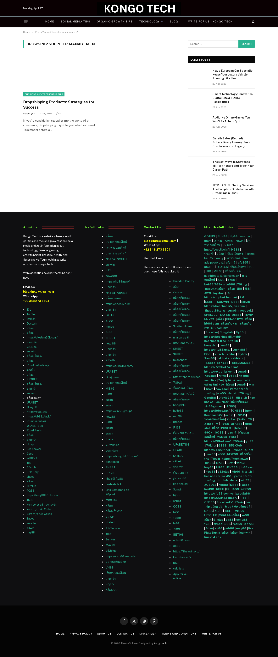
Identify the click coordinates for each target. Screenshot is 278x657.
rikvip (223, 375)
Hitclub (31, 486)
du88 (219, 511)
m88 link (111, 500)
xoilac (231, 354)
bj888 (177, 495)
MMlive (222, 436)
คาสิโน (31, 370)
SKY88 (225, 314)
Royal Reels (34, 430)
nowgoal (221, 389)
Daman (31, 318)
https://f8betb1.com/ (119, 366)
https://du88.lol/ (37, 411)
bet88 (209, 284)
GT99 (222, 445)
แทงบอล (32, 342)
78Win (110, 516)
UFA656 (222, 267)
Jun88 (209, 463)
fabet (30, 518)
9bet (30, 453)
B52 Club (235, 445)
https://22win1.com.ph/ (220, 497)
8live (209, 528)
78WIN (110, 360)
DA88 (208, 511)
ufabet (110, 522)
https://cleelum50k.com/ (42, 337)
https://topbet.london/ (220, 297)
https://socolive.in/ (118, 304)
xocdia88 (243, 493)
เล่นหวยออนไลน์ (116, 247)
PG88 (30, 490)
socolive (210, 380)
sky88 (226, 476)
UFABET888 (35, 425)
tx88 (208, 524)
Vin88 (239, 511)
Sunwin (177, 489)
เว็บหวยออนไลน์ (36, 421)
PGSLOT (227, 428)
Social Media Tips (75, 21)
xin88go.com (214, 406)
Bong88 (32, 407)
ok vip (30, 444)
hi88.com (247, 467)
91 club (218, 519)
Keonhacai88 (213, 415)
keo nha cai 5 (182, 557)
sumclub (32, 523)
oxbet (229, 415)
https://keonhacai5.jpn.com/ (224, 306)
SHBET (110, 337)
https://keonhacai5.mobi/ (222, 336)
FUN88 (223, 236)
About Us (104, 633)
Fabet (244, 484)
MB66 (234, 484)
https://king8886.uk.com (42, 495)
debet (232, 393)
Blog (174, 21)
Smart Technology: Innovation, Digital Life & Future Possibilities (233, 98)
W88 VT (32, 458)
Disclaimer (148, 633)
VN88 (110, 567)
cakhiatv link (114, 484)
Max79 (110, 545)
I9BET (235, 301)
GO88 (219, 432)
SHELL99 (210, 314)
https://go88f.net (217, 450)
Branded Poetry (183, 281)
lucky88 (241, 519)
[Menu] (26, 21)
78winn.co (112, 445)
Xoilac (232, 419)
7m (220, 380)
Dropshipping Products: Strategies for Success (58, 105)
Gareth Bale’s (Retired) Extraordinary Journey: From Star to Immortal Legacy (231, 142)
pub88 (229, 528)
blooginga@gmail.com (38, 291)
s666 (222, 454)
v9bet (177, 461)
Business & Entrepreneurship (44, 94)
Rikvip (245, 301)
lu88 (227, 524)
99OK (209, 432)
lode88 (249, 524)
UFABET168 (181, 444)
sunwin (31, 351)
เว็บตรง (177, 292)
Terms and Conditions (179, 633)
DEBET (237, 314)
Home (49, 21)
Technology (149, 21)
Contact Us (125, 633)
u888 (231, 284)
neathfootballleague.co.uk (222, 275)
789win (178, 382)
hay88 (31, 532)
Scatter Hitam (182, 326)
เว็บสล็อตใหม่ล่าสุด (38, 365)
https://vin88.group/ (119, 411)
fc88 (109, 332)
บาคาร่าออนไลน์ (116, 253)
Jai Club (31, 314)
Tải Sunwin (113, 528)
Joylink (242, 354)
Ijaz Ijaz (30, 113)
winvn (109, 405)
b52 (176, 562)
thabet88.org (215, 310)
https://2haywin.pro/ (186, 551)
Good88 (210, 397)
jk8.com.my (219, 328)
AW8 (208, 293)
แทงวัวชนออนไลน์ (236, 258)
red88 (237, 524)
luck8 (109, 399)
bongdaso (112, 461)
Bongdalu (227, 332)
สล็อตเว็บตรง (34, 356)
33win (230, 463)
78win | (240, 240)
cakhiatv (178, 568)
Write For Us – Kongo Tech (210, 21)
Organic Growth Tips (115, 21)
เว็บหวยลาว (180, 472)
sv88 (232, 436)
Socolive (212, 332)
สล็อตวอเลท (113, 298)
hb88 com (211, 323)
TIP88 (220, 467)
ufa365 (243, 262)
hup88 (223, 484)
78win (228, 240)
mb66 (235, 471)
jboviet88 (179, 478)
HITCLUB (210, 515)
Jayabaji (218, 293)
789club (210, 375)
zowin (30, 527)
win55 (221, 393)
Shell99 (178, 455)
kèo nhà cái (34, 449)
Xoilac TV (245, 419)
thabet (110, 439)
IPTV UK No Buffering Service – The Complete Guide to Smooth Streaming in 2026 (233, 189)
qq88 (221, 280)
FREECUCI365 (241, 362)
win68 (241, 463)
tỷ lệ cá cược (234, 380)
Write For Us (212, 633)
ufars (207, 240)
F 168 (177, 427)
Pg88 (225, 423)
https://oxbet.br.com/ (220, 371)
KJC (108, 270)
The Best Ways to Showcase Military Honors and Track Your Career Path (233, 165)
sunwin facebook (239, 310)
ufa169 (209, 267)
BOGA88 (232, 489)
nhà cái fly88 (114, 478)
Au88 (109, 321)
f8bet (177, 517)
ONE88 (237, 410)
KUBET (210, 301)
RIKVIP (110, 473)
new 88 (111, 343)
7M (242, 297)
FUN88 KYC (234, 319)
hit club (110, 315)
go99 (231, 280)
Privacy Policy (81, 633)
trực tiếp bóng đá (237, 506)
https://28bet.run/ (217, 441)
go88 (233, 375)
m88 (109, 394)
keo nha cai (212, 476)
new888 (111, 275)
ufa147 (231, 262)
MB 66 (110, 388)
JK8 (250, 267)
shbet (30, 476)
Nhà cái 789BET (117, 259)
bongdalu (112, 450)
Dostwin (32, 323)
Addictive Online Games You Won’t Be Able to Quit (231, 119)
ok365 (230, 406)
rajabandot (180, 360)
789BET (32, 379)
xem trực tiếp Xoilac (39, 509)
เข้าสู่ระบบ (112, 377)
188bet (209, 362)
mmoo (110, 326)
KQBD (110, 584)
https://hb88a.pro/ (118, 281)
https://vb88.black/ (39, 416)
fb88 (30, 500)
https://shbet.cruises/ (187, 377)
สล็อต (30, 328)
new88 (110, 416)
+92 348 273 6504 (36, 300)
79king (242, 284)
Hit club (242, 397)
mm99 (177, 416)
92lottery (32, 472)
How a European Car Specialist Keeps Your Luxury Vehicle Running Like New (233, 74)
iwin (251, 384)
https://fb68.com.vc (219, 493)
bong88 (223, 362)
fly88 (234, 236)
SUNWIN (223, 301)
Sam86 (209, 358)
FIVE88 (233, 467)
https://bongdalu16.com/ (122, 456)
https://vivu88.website (121, 556)
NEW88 (232, 454)
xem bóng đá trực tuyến (42, 504)
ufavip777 (226, 397)
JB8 (239, 288)
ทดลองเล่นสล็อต (116, 561)
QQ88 (177, 506)
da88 (229, 519)
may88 (241, 528)
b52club (111, 550)
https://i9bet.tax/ (217, 410)
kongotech (160, 643)
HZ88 (235, 249)
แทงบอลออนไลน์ (116, 242)
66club (31, 467)
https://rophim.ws (235, 458)
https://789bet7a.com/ (221, 367)
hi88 (176, 512)
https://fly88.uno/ (217, 349)
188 (29, 462)
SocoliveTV (225, 502)
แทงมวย (245, 236)
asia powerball (214, 262)
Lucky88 (238, 349)
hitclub (233, 341)
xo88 (218, 528)
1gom (210, 389)
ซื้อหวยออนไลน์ (183, 388)
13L (29, 309)
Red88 (209, 489)
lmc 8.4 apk (213, 537)
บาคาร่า (31, 388)
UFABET (32, 402)
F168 (243, 497)
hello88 (178, 410)
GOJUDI (209, 236)
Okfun (218, 240)
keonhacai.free (215, 341)
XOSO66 (210, 484)
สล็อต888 (112, 590)
